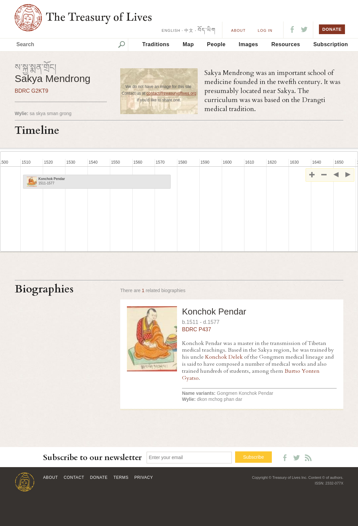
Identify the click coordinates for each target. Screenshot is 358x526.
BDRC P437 (196, 329)
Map (188, 44)
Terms (121, 477)
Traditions (155, 44)
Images (248, 44)
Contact (74, 477)
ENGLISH (171, 30)
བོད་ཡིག (206, 30)
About (238, 30)
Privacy (143, 477)
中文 (188, 30)
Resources (285, 44)
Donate (99, 477)
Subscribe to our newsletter (92, 457)
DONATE (332, 29)
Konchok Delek (224, 357)
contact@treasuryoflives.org (171, 93)
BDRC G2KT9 (31, 91)
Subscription (330, 44)
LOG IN (265, 30)
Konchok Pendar (214, 311)
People (216, 44)
